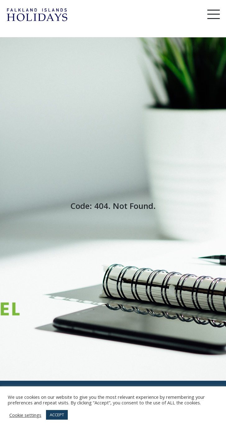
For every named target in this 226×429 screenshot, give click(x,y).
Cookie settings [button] (25, 415)
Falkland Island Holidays (37, 14)
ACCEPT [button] (57, 414)
